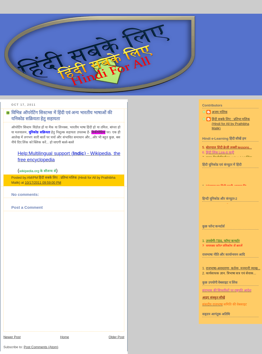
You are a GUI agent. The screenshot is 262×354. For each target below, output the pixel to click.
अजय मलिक (220, 112)
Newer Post (12, 337)
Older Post (116, 337)
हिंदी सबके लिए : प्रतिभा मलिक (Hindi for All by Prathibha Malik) (231, 123)
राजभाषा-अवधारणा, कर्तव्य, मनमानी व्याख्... (233, 270)
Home (64, 337)
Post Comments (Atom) (41, 347)
